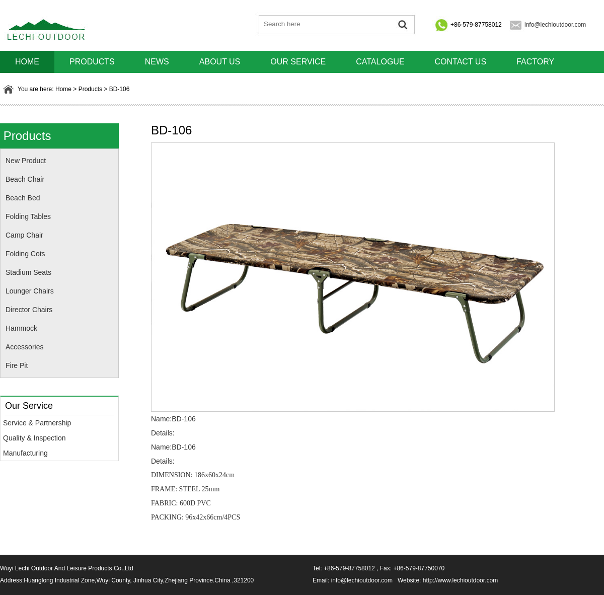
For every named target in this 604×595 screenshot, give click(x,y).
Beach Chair (25, 179)
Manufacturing (25, 453)
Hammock (21, 328)
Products (92, 61)
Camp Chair (24, 235)
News (157, 61)
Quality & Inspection (34, 438)
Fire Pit (17, 365)
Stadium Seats (28, 272)
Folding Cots (25, 254)
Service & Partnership (37, 423)
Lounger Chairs (30, 291)
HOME (27, 61)
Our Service (298, 61)
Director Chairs (29, 310)
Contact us (461, 61)
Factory (535, 61)
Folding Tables (28, 216)
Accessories (24, 347)
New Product (26, 161)
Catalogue (380, 61)
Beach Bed (23, 198)
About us (220, 61)
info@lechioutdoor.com (555, 24)
